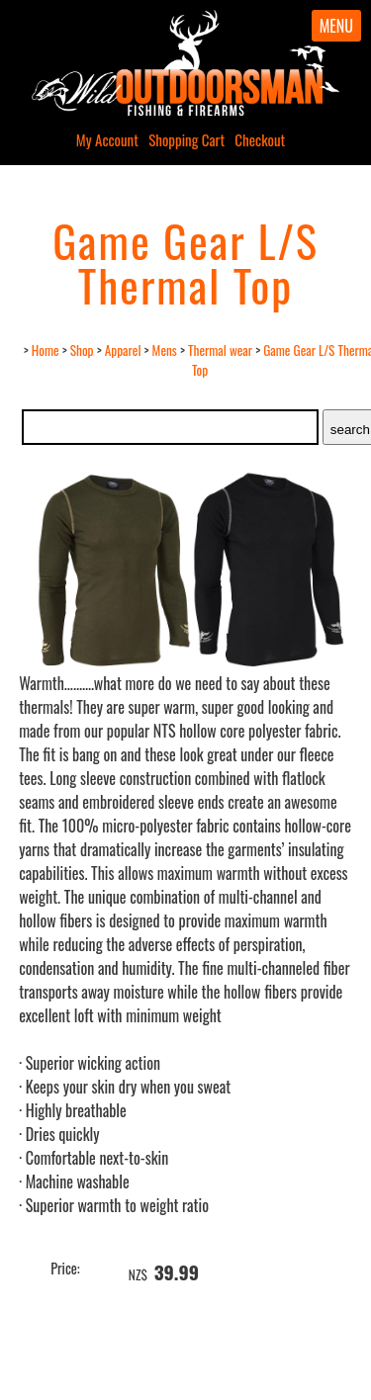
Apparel (123, 350)
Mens (164, 350)
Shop (82, 350)
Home (45, 350)
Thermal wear (220, 350)
